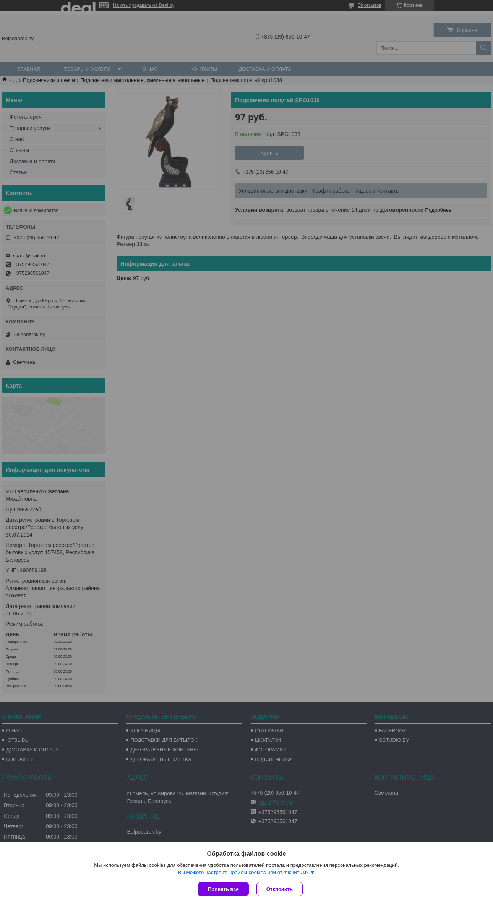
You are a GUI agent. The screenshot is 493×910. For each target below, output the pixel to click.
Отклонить (279, 889)
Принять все (223, 889)
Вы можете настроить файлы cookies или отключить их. (244, 872)
